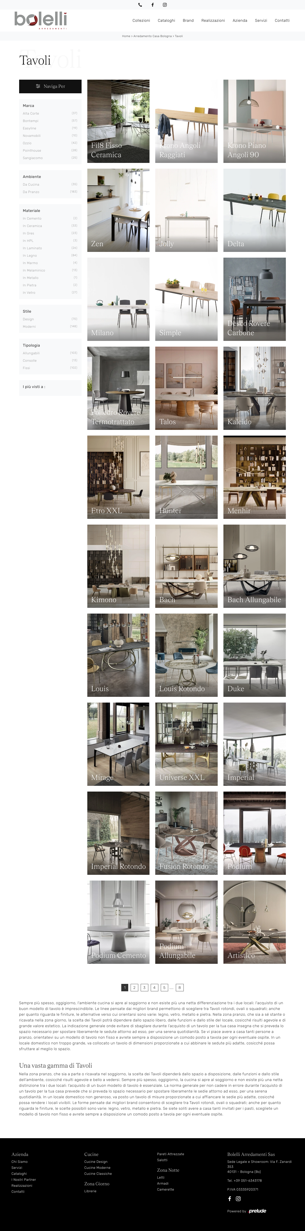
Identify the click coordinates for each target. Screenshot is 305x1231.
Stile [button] (27, 311)
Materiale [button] (31, 210)
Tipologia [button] (31, 345)
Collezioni (141, 20)
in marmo (30, 263)
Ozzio (27, 143)
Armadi (163, 1183)
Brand (188, 20)
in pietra (30, 285)
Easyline (29, 128)
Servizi (261, 20)
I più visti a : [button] (34, 386)
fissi (26, 368)
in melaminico (34, 270)
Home (126, 36)
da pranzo (31, 192)
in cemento (32, 218)
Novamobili (32, 135)
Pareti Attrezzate (170, 1154)
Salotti (162, 1160)
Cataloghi (166, 20)
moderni (29, 326)
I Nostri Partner (23, 1179)
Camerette (165, 1189)
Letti (161, 1177)
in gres (28, 233)
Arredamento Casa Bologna (152, 36)
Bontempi (31, 121)
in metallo (31, 278)
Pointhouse (32, 150)
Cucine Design (95, 1161)
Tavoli (179, 36)
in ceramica (32, 226)
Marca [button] (28, 105)
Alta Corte (31, 113)
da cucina (31, 184)
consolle (30, 360)
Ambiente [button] (32, 176)
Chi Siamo (19, 1161)
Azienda (240, 20)
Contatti (282, 20)
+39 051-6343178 (248, 1180)
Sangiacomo (33, 158)
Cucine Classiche (98, 1173)
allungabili (31, 353)
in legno (30, 255)
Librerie (90, 1191)
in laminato (32, 248)
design (28, 319)
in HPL (28, 240)
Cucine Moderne (97, 1167)
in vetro (29, 292)
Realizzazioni (213, 20)
